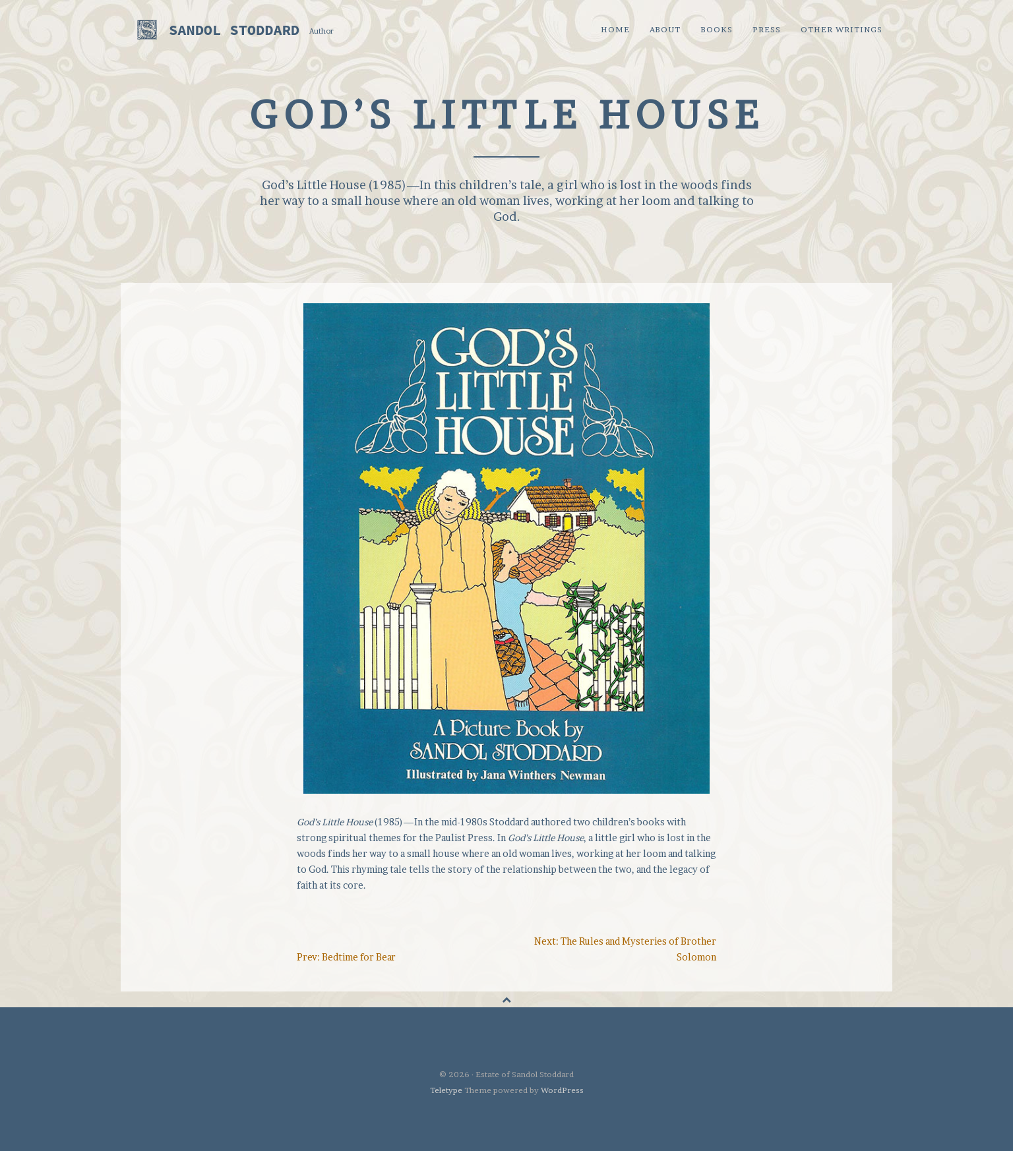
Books (716, 29)
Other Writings (841, 29)
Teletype (446, 1090)
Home (615, 29)
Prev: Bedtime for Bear (346, 956)
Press (766, 29)
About (665, 29)
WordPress (562, 1090)
